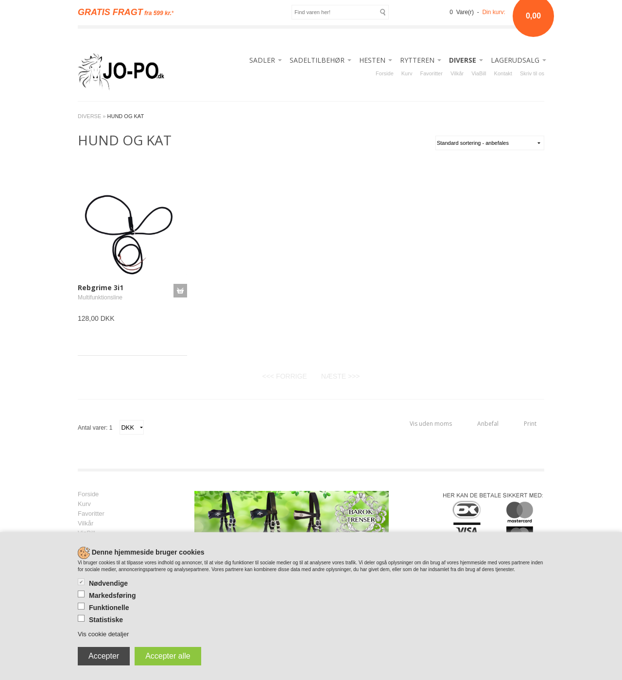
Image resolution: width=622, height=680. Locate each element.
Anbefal (488, 423)
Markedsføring (112, 595)
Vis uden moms (431, 423)
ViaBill (478, 73)
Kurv (407, 73)
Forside (385, 73)
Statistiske (106, 620)
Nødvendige (108, 583)
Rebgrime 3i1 (100, 287)
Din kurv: (493, 12)
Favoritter (431, 73)
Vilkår (457, 73)
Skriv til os (532, 73)
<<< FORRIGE (284, 376)
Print (530, 423)
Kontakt (503, 73)
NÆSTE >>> (340, 376)
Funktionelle (109, 607)
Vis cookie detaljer (103, 634)
